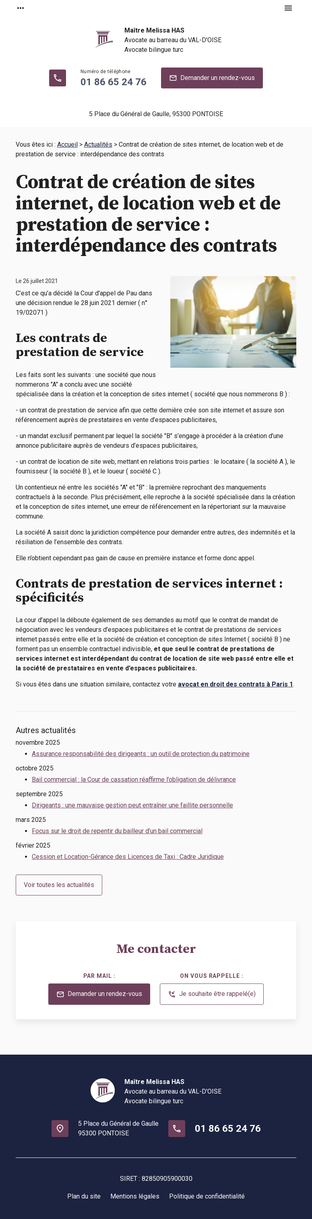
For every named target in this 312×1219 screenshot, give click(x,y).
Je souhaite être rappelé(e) (212, 994)
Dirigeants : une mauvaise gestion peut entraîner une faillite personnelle (132, 805)
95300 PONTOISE (156, 114)
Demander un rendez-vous (212, 78)
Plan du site (84, 1196)
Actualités (98, 144)
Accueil (67, 144)
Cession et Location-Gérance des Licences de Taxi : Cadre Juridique (128, 856)
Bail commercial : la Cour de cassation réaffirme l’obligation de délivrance (134, 779)
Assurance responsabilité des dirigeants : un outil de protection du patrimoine (141, 754)
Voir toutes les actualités (59, 885)
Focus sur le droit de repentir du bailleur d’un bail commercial (117, 831)
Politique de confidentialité (207, 1196)
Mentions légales (134, 1196)
